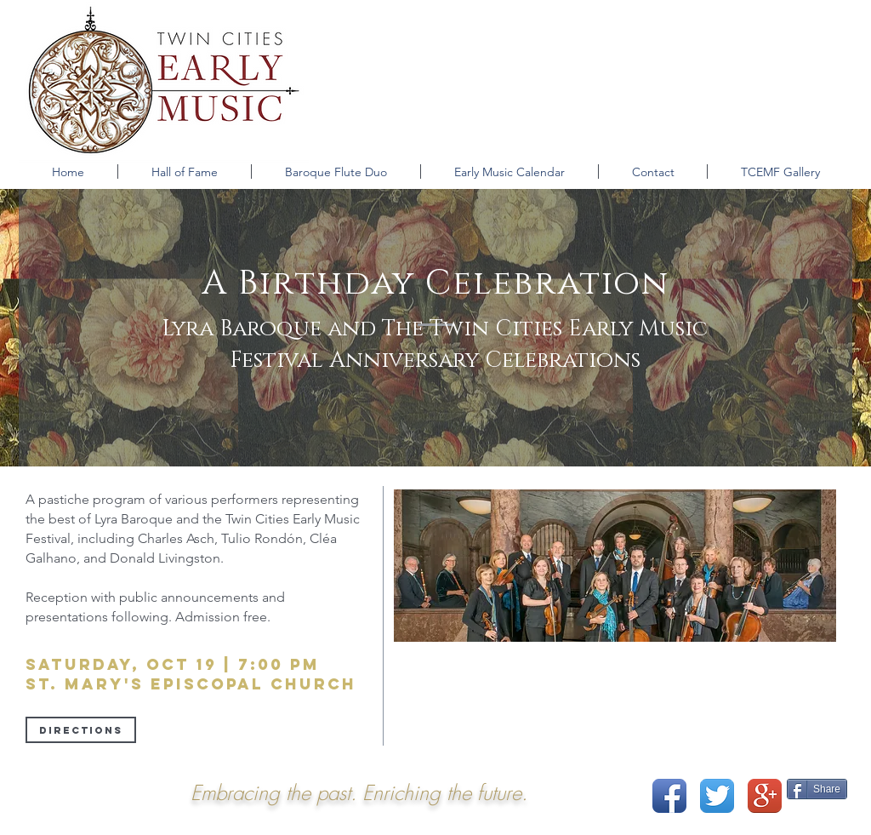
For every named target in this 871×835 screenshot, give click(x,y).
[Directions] (81, 730)
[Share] (817, 789)
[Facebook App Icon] (669, 796)
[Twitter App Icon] (717, 796)
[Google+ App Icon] (765, 796)
